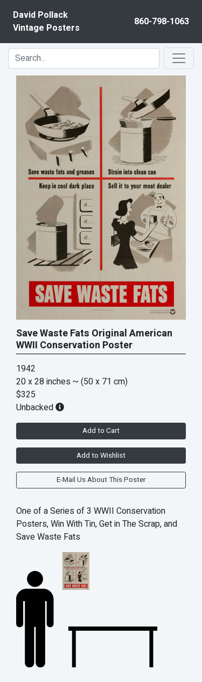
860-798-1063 (161, 21)
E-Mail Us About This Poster (101, 479)
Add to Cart (101, 430)
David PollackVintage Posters (46, 22)
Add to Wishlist (101, 455)
